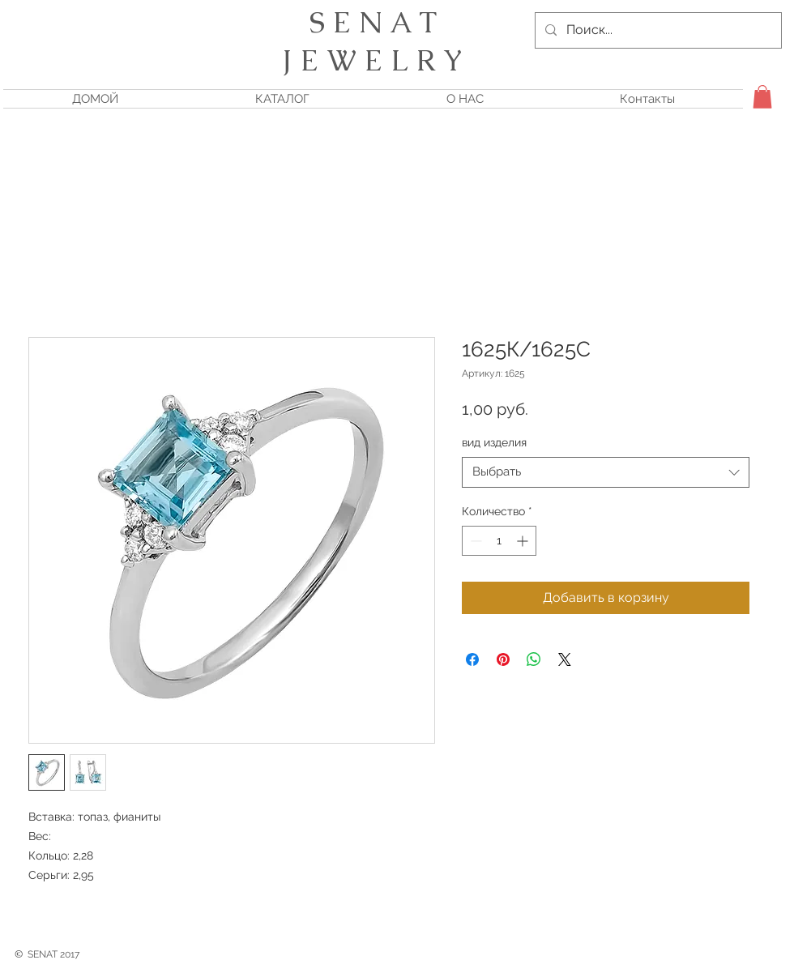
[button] (762, 97)
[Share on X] (564, 659)
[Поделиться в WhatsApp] (534, 659)
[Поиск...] (656, 30)
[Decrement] (474, 541)
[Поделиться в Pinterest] (503, 659)
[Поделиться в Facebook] (472, 659)
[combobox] (605, 472)
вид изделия (494, 442)
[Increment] (524, 541)
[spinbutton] (499, 541)
